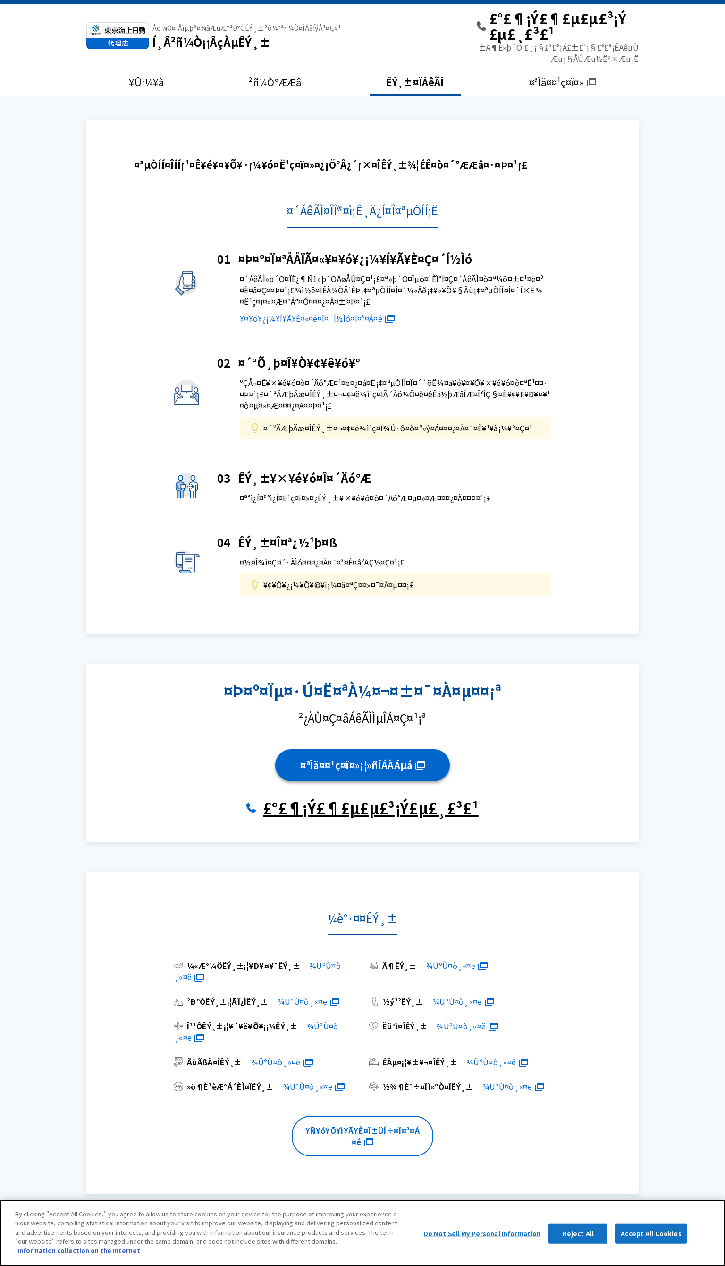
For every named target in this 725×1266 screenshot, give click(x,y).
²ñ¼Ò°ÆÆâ (275, 82)
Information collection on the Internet (78, 1260)
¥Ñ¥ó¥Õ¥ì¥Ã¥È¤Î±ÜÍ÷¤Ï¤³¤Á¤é (362, 1136)
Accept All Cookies (651, 1243)
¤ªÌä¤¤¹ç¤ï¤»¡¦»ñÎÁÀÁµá (362, 765)
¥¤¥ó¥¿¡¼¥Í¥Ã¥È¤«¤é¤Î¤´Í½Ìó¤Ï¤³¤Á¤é (317, 318)
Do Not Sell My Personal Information (482, 1243)
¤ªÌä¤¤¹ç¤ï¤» (562, 82)
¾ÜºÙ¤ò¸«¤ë (457, 965)
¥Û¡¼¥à (146, 82)
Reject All (578, 1243)
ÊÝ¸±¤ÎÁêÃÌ (415, 82)
